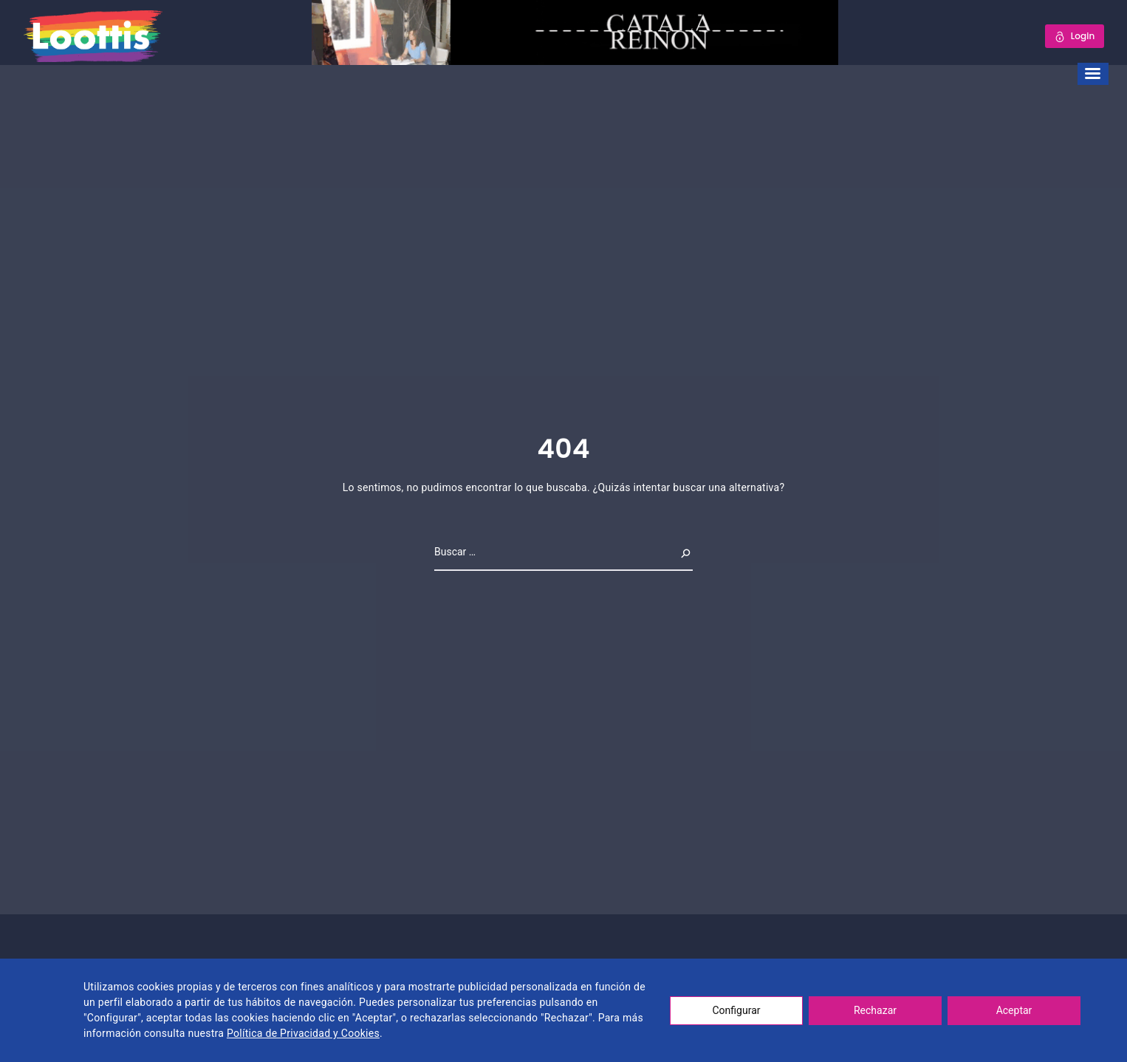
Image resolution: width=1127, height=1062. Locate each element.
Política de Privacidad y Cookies (303, 1033)
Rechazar (875, 1010)
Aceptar (1014, 1010)
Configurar (737, 1010)
